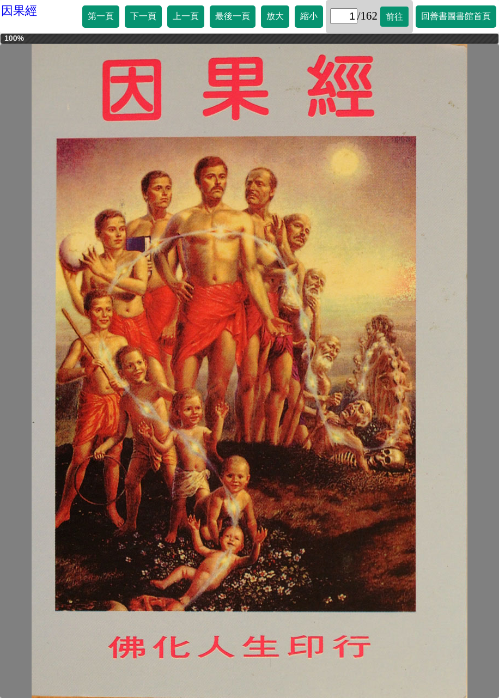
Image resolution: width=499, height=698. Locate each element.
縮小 (309, 16)
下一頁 (143, 16)
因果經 (19, 10)
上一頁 (186, 16)
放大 (275, 16)
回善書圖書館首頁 (456, 16)
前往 (394, 16)
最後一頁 (232, 16)
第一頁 (101, 16)
